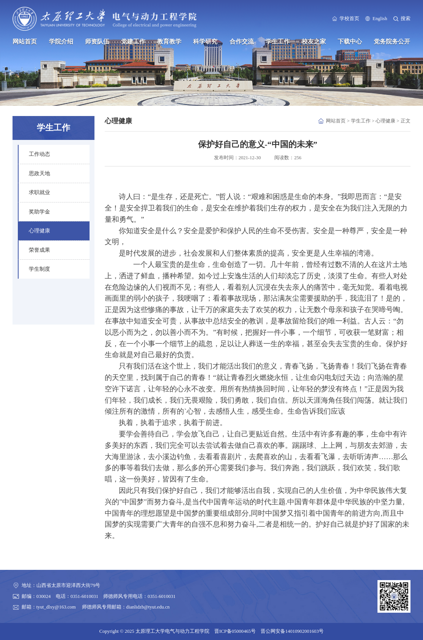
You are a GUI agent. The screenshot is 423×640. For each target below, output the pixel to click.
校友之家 (314, 41)
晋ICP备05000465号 (235, 631)
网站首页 (25, 41)
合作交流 (242, 41)
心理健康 (385, 121)
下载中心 (350, 41)
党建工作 (133, 41)
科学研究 (205, 41)
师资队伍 (97, 41)
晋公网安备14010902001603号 (292, 631)
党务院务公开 (392, 41)
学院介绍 (61, 41)
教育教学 (169, 41)
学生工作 (278, 41)
